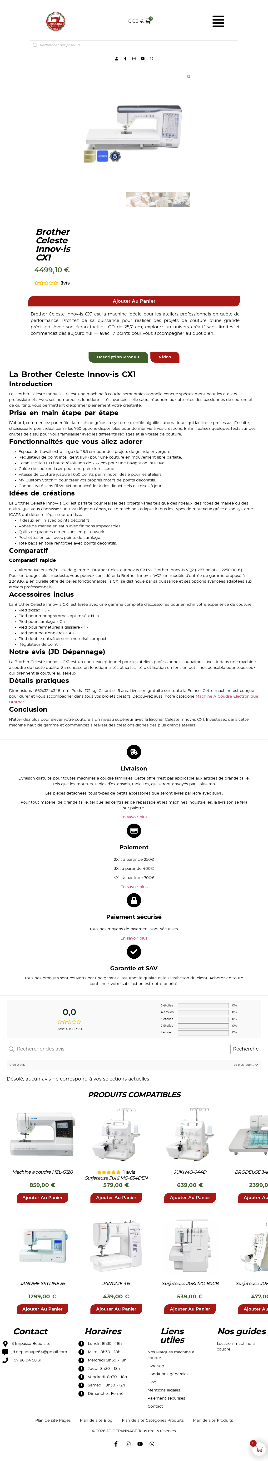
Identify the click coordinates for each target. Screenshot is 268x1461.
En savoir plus (134, 821)
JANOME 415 (116, 1287)
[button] (134, 305)
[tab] (118, 360)
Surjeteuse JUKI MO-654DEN (116, 1182)
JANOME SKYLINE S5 (42, 1287)
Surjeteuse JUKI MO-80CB (190, 1287)
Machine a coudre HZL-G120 (42, 1176)
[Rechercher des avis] (118, 1053)
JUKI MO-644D (190, 1176)
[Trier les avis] (245, 1068)
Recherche (246, 1053)
